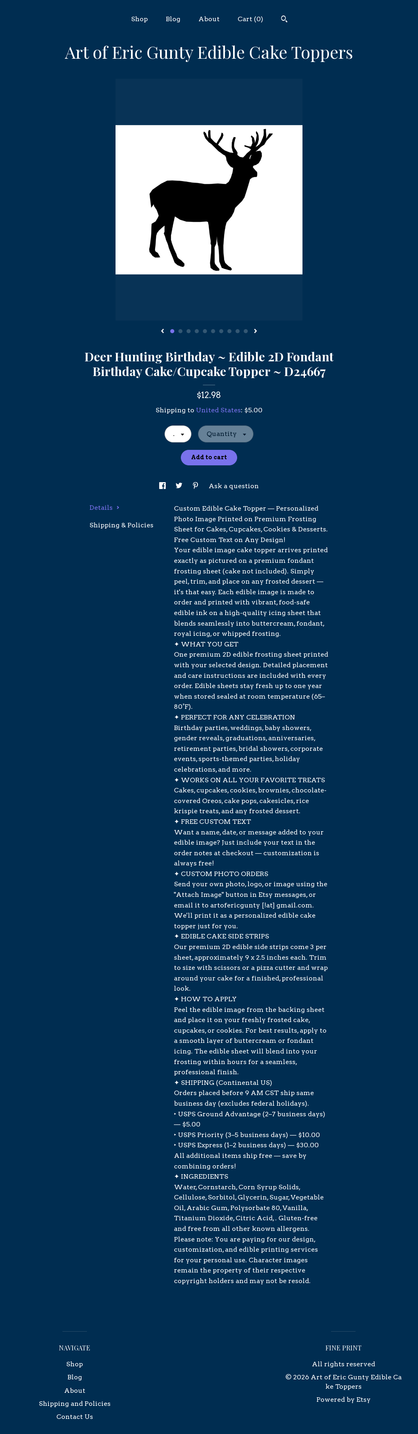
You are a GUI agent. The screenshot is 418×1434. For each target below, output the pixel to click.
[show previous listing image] (162, 331)
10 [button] (246, 331)
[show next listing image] (255, 331)
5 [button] (205, 331)
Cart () (250, 19)
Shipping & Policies (121, 525)
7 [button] (221, 331)
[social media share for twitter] (180, 486)
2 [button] (180, 331)
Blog (173, 19)
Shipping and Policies (75, 1403)
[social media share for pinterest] (196, 486)
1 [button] (172, 331)
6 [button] (213, 331)
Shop (139, 19)
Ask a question (234, 486)
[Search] (284, 19)
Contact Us (74, 1417)
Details (104, 507)
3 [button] (189, 331)
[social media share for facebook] (163, 486)
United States (218, 410)
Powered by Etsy (343, 1399)
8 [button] (229, 331)
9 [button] (238, 331)
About (209, 19)
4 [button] (197, 331)
